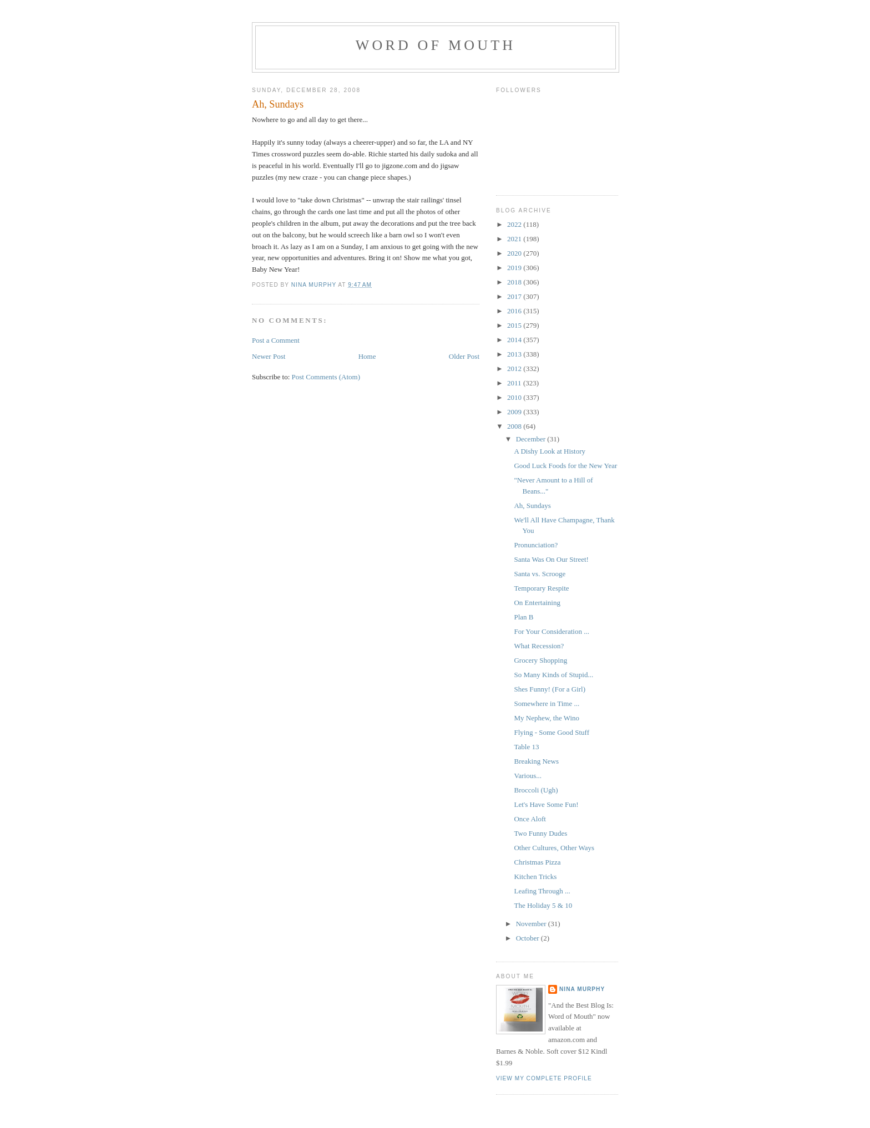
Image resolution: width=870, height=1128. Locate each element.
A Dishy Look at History (549, 451)
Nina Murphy (582, 989)
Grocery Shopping (540, 660)
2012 (515, 368)
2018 (515, 282)
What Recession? (539, 646)
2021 (515, 239)
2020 (515, 253)
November (532, 923)
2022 (515, 224)
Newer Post (268, 356)
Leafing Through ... (542, 891)
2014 (515, 340)
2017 (515, 296)
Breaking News (536, 761)
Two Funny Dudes (540, 833)
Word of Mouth (436, 45)
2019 (515, 267)
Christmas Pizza (537, 862)
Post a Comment (276, 340)
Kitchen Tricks (535, 876)
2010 (515, 397)
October (528, 938)
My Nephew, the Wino (546, 718)
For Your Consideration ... (551, 631)
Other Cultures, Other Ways (554, 848)
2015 (515, 325)
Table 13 (526, 747)
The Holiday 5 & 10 (543, 905)
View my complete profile (544, 1078)
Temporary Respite (541, 588)
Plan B (523, 617)
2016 (515, 311)
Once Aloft (529, 819)
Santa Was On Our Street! (551, 559)
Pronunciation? (536, 545)
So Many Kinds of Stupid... (553, 674)
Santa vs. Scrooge (539, 574)
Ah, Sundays (532, 505)
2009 (515, 412)
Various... (527, 775)
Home (367, 356)
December (532, 439)
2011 (515, 383)
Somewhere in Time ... (546, 703)
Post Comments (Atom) (326, 377)
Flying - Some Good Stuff (551, 732)
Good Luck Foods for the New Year (565, 465)
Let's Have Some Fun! (546, 804)
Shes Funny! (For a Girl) (549, 689)
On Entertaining (537, 602)
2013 (515, 354)
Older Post (464, 356)
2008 (515, 426)
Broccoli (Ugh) (536, 790)
